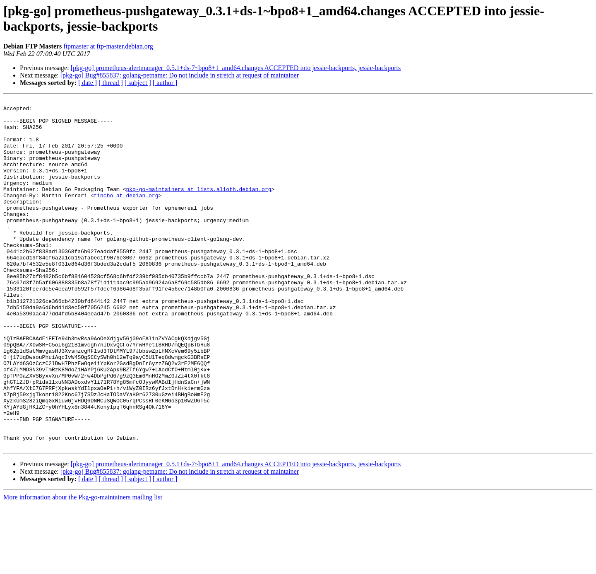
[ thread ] (111, 82)
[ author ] (165, 82)
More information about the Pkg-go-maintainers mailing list (82, 566)
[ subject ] (138, 82)
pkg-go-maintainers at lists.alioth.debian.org (198, 207)
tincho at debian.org (126, 215)
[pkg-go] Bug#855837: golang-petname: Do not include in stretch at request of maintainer (179, 75)
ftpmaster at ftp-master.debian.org (108, 46)
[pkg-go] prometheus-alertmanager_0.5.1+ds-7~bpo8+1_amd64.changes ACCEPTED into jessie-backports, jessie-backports (236, 67)
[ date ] (87, 82)
